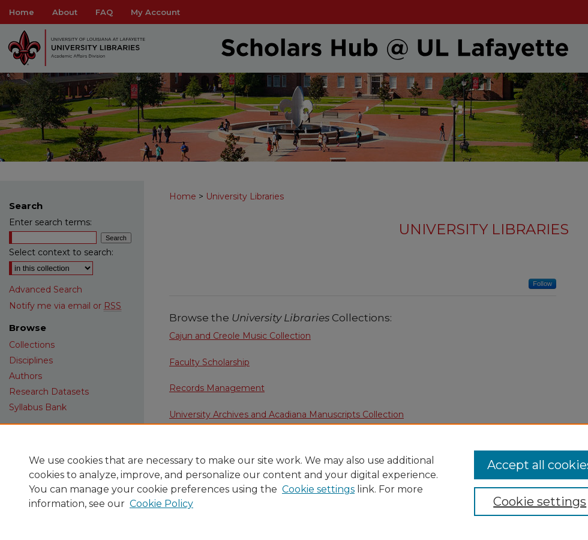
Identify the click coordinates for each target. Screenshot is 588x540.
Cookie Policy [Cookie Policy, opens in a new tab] (161, 503)
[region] (294, 481)
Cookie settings (318, 489)
